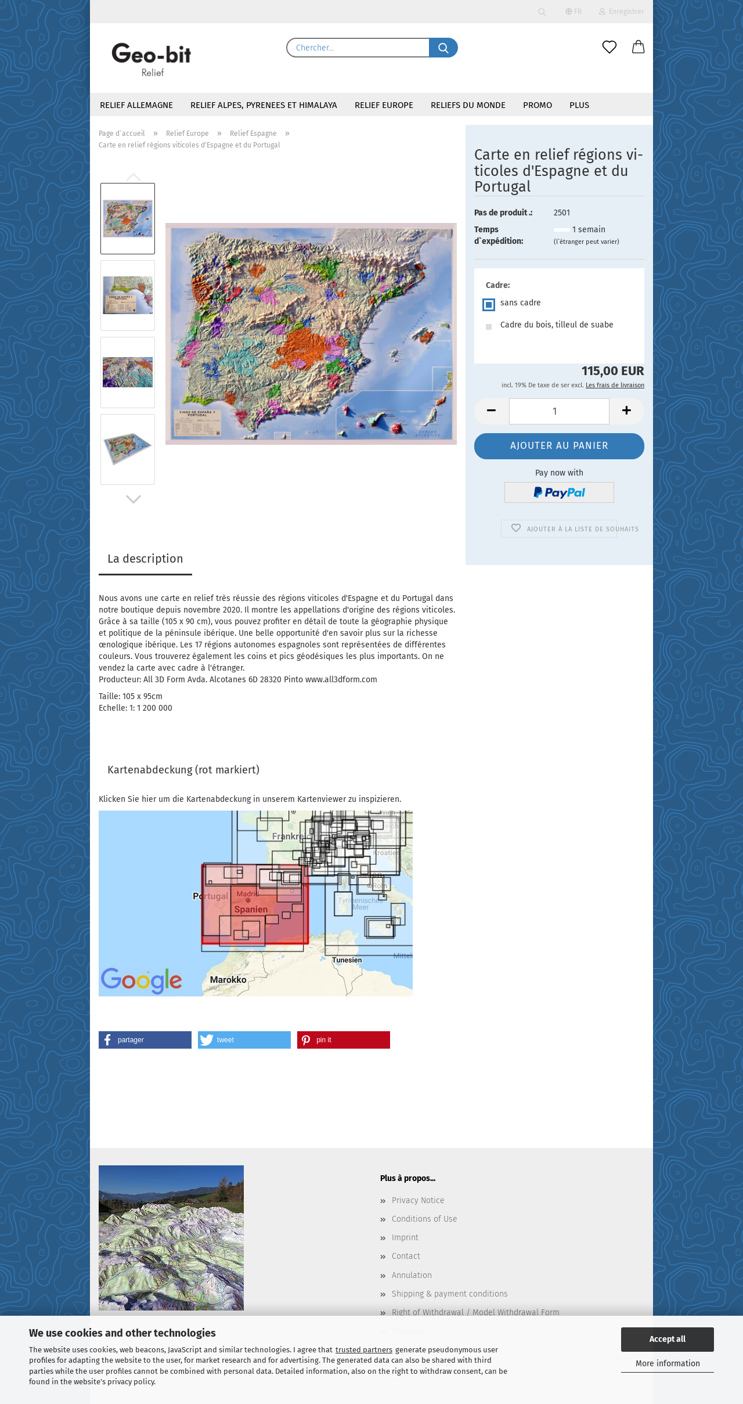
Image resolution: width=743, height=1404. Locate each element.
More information (668, 1364)
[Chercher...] (443, 47)
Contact (406, 1256)
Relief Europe (384, 105)
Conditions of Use (424, 1219)
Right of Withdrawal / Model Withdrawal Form (476, 1312)
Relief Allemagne (136, 105)
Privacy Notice (418, 1200)
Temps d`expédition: (498, 235)
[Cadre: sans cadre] (559, 304)
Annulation (412, 1275)
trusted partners (364, 1349)
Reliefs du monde (468, 105)
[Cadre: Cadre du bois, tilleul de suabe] (559, 326)
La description (145, 559)
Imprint (405, 1238)
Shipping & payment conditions (450, 1294)
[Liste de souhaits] (609, 47)
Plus (579, 105)
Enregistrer (621, 12)
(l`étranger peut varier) (586, 242)
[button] (638, 47)
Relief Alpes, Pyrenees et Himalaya (263, 105)
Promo (537, 105)
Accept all (668, 1339)
